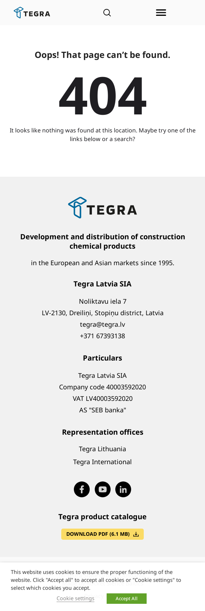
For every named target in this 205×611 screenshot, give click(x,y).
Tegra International (102, 461)
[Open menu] (161, 13)
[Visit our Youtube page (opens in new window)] (103, 489)
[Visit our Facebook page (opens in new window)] (82, 489)
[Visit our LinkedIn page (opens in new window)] (123, 489)
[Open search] (107, 12)
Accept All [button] (127, 598)
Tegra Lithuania (102, 448)
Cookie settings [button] (75, 598)
